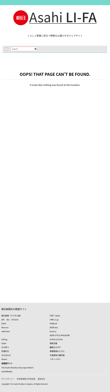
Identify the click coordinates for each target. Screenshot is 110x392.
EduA (3, 323)
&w (8, 319)
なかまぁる (6, 355)
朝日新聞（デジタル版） (11, 315)
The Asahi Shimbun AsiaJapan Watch (17, 367)
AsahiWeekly (6, 371)
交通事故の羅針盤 (57, 355)
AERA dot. (54, 327)
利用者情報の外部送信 (26, 378)
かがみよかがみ (56, 339)
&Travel (15, 319)
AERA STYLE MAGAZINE (60, 335)
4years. (4, 359)
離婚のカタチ (55, 347)
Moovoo (5, 327)
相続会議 (53, 343)
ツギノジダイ (55, 359)
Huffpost (53, 323)
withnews (5, 331)
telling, (4, 339)
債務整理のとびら (57, 351)
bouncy (53, 331)
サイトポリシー (7, 378)
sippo (3, 343)
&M (2, 319)
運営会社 (41, 378)
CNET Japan (55, 315)
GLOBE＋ (5, 347)
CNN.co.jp (54, 319)
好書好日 (5, 351)
